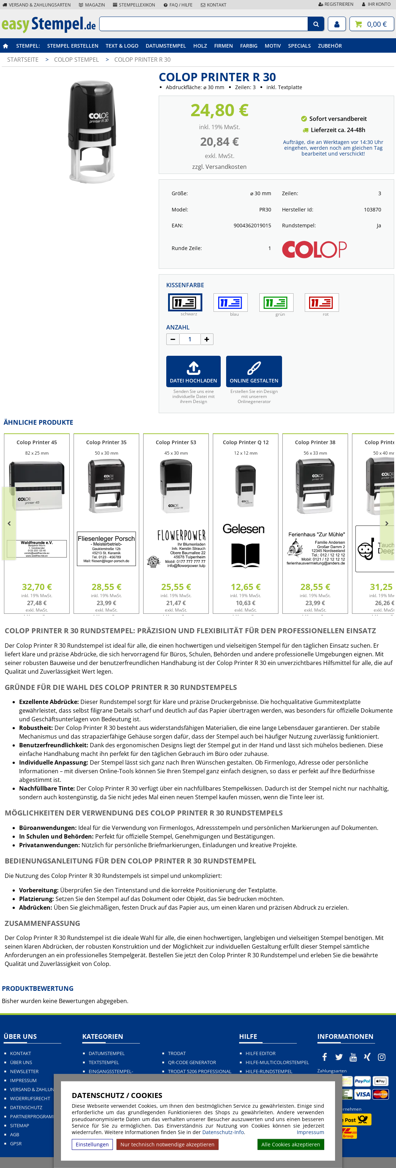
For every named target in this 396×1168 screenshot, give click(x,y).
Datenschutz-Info (223, 1132)
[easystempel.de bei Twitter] (339, 1057)
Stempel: (28, 45)
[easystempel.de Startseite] (49, 31)
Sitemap (19, 1125)
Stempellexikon (133, 5)
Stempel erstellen (72, 45)
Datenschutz (26, 1107)
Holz (200, 45)
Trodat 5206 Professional (200, 1071)
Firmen (223, 45)
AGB (14, 1134)
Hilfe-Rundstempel (269, 1071)
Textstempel (104, 1062)
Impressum (310, 1132)
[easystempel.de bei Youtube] (353, 1057)
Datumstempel (166, 45)
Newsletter (24, 1071)
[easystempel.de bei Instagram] (382, 1057)
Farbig (249, 45)
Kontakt (213, 5)
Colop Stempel (77, 60)
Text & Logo (122, 45)
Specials (299, 45)
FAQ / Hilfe (177, 5)
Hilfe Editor (261, 1053)
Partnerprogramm (33, 1116)
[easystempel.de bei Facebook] (324, 1057)
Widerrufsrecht (30, 1098)
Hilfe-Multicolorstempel (277, 1062)
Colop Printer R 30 (142, 60)
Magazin (91, 5)
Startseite (23, 60)
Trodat (177, 1053)
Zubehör (330, 45)
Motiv (273, 45)
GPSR (16, 1143)
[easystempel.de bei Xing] (367, 1057)
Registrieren (335, 4)
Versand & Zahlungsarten (36, 5)
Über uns (21, 1062)
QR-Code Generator (192, 1062)
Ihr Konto (376, 4)
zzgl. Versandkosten (219, 167)
